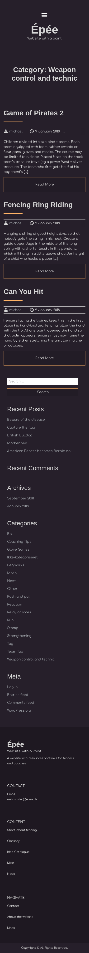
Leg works (15, 565)
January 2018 (18, 506)
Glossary (13, 841)
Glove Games (18, 549)
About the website (20, 917)
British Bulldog (19, 435)
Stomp (12, 628)
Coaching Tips (19, 541)
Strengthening (19, 636)
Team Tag (15, 651)
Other (12, 589)
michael (16, 131)
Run (10, 620)
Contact (13, 906)
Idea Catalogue (18, 852)
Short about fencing (22, 830)
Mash (12, 573)
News (11, 581)
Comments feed (20, 702)
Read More (44, 184)
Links (11, 927)
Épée (44, 29)
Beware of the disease (26, 419)
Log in (12, 687)
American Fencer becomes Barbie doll (39, 451)
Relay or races (19, 612)
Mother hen (17, 443)
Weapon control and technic (31, 659)
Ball (10, 534)
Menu (44, 15)
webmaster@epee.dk (22, 799)
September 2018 (20, 498)
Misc (10, 863)
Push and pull (18, 596)
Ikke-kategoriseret (22, 557)
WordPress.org (19, 710)
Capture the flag (21, 427)
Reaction (14, 604)
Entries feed (17, 695)
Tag (10, 643)
